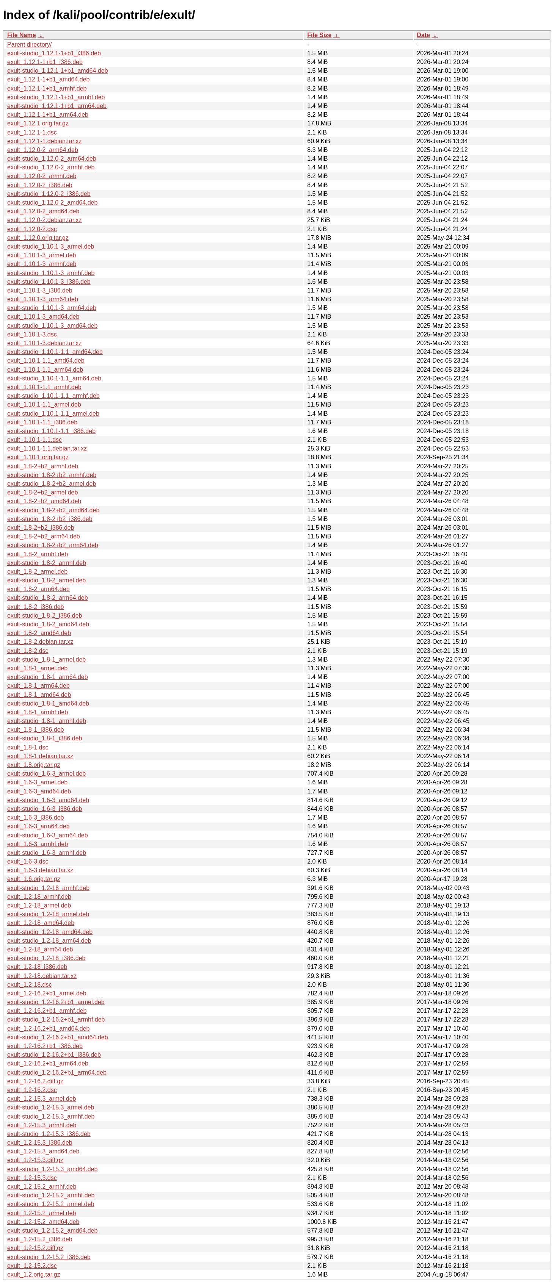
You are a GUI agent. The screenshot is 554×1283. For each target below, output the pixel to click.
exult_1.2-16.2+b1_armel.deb (46, 993)
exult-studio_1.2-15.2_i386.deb (49, 1257)
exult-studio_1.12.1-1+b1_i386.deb (54, 53)
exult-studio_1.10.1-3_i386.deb (49, 282)
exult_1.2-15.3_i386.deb (39, 1142)
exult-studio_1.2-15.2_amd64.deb (52, 1230)
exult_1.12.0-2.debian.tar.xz (44, 220)
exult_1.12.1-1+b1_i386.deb (45, 62)
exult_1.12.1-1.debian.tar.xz (44, 141)
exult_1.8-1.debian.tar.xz (40, 756)
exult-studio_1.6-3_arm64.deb (47, 835)
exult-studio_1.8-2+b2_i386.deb (50, 519)
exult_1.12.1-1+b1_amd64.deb (48, 79)
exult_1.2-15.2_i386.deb (39, 1239)
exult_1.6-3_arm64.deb (38, 826)
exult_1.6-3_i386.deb (35, 817)
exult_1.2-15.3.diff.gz (35, 1160)
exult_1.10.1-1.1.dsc (34, 440)
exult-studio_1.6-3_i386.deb (44, 809)
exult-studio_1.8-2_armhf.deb (46, 563)
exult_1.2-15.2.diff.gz (35, 1248)
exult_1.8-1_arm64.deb (38, 685)
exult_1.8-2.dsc (28, 651)
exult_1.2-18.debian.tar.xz (42, 976)
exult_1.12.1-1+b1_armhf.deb (46, 88)
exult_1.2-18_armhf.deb (39, 896)
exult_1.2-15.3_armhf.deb (41, 1125)
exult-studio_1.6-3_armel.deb (46, 773)
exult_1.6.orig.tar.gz (33, 879)
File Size (319, 35)
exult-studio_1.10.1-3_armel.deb (50, 246)
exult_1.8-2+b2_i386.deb (40, 527)
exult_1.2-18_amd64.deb (40, 923)
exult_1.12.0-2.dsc (32, 229)
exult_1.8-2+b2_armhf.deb (42, 466)
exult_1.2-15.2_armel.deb (41, 1213)
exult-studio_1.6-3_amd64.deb (48, 800)
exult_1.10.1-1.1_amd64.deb (46, 360)
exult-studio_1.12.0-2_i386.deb (49, 194)
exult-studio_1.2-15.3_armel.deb (50, 1107)
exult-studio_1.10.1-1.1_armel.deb (53, 413)
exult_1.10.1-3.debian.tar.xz (44, 343)
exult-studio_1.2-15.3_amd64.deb (52, 1169)
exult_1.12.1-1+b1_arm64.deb (47, 114)
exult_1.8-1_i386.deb (35, 729)
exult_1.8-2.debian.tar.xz (40, 641)
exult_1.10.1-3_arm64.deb (42, 299)
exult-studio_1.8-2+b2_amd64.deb (53, 510)
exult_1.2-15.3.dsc (32, 1178)
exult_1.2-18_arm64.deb (40, 949)
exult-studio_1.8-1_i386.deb (44, 738)
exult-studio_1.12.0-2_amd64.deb (52, 202)
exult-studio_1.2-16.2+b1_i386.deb (54, 1054)
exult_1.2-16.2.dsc (32, 1090)
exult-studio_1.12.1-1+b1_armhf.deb (56, 97)
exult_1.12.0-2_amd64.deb (43, 211)
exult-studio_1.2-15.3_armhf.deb (50, 1116)
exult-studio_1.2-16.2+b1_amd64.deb (57, 1037)
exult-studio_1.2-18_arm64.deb (49, 940)
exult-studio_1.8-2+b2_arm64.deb (52, 545)
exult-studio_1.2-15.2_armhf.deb (50, 1195)
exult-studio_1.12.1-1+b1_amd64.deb (57, 70)
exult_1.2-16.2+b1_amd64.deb (48, 1028)
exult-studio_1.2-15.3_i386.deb (49, 1134)
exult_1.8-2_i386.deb (35, 607)
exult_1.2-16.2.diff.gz (35, 1081)
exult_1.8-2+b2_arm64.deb (43, 536)
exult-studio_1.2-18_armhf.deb (48, 888)
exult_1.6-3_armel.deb (37, 782)
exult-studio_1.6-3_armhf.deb (46, 853)
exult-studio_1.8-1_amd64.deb (48, 703)
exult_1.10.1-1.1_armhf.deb (44, 387)
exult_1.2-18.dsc (29, 984)
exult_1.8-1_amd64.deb (39, 695)
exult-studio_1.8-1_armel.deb (46, 659)
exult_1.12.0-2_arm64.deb (42, 150)
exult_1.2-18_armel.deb (39, 905)
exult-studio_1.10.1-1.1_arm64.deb (54, 378)
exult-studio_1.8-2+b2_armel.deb (51, 483)
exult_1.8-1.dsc (28, 747)
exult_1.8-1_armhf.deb (37, 712)
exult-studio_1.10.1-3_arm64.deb (51, 308)
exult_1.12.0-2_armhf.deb (41, 176)
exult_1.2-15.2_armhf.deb (41, 1186)
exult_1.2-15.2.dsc (32, 1266)
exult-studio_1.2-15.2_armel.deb (50, 1204)
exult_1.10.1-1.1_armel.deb (44, 404)
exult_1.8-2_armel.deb (37, 571)
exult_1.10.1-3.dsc (32, 334)
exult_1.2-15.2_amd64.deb (43, 1222)
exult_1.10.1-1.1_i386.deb (42, 422)
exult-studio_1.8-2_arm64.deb (47, 598)
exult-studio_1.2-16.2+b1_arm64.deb (57, 1072)
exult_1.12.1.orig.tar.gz (38, 123)
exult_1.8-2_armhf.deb (37, 554)
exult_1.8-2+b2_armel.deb (42, 492)
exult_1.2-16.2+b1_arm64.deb (47, 1063)
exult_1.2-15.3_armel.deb (41, 1098)
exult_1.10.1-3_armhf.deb (41, 264)
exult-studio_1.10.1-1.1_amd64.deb (55, 352)
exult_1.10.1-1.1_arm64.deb (45, 369)
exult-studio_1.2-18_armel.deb (48, 914)
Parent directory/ (29, 44)
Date (423, 35)
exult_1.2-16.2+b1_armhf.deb (46, 1011)
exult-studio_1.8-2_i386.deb (44, 615)
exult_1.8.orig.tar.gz (33, 765)
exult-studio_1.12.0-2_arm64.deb (51, 158)
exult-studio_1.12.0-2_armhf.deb (50, 167)
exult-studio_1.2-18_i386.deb (46, 958)
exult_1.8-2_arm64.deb (38, 589)
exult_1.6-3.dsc (28, 861)
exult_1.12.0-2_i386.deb (39, 185)
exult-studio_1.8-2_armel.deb (46, 580)
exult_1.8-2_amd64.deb (39, 633)
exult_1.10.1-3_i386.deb (39, 290)
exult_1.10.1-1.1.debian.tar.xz (47, 448)
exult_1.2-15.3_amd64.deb (43, 1151)
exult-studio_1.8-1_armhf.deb (46, 721)
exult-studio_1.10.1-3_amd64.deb (52, 325)
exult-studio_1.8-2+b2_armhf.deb (51, 475)
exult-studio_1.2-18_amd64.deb (50, 932)
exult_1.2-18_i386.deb (37, 967)
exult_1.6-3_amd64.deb (39, 791)
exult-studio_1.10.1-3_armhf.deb (50, 273)
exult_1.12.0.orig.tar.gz (38, 238)
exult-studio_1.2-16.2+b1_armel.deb (56, 1002)
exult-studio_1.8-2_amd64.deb (48, 624)
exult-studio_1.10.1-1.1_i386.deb (51, 431)
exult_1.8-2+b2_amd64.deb (44, 501)
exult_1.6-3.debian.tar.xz (40, 870)
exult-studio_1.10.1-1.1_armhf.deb (53, 396)
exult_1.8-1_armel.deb (37, 668)
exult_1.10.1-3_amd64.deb (43, 316)
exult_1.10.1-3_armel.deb (41, 255)
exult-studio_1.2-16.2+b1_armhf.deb (56, 1019)
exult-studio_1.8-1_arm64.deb (47, 677)
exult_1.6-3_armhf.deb (37, 844)
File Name (21, 35)
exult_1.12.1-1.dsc (32, 132)
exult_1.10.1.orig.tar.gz (38, 457)
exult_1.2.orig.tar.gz (33, 1274)
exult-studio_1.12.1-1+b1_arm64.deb (57, 106)
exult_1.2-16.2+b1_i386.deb (45, 1046)
